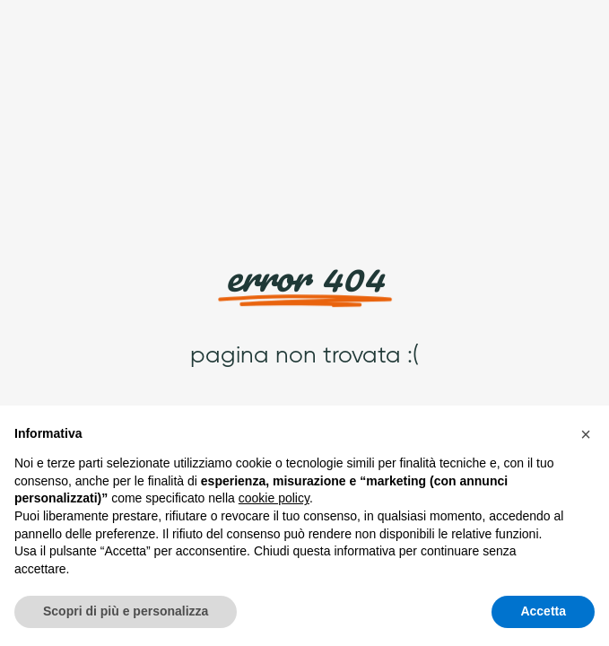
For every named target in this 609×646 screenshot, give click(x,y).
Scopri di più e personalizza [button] (125, 611)
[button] (585, 434)
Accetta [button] (543, 611)
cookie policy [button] (274, 498)
